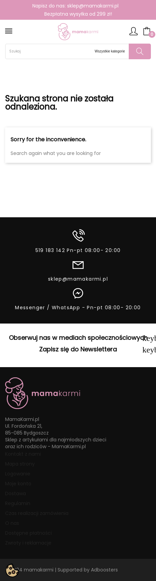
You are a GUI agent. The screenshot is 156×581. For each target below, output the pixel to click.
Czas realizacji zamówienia (36, 513)
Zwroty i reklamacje (28, 542)
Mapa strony (20, 463)
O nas (12, 523)
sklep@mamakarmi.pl (93, 5)
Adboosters (104, 569)
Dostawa (15, 493)
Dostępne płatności (28, 533)
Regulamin (17, 503)
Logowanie (17, 473)
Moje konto (18, 483)
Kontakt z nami (23, 454)
